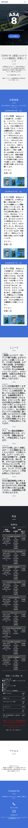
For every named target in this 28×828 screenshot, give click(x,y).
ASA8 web (4, 2)
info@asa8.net (14, 815)
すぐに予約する (14, 36)
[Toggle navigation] (25, 2)
